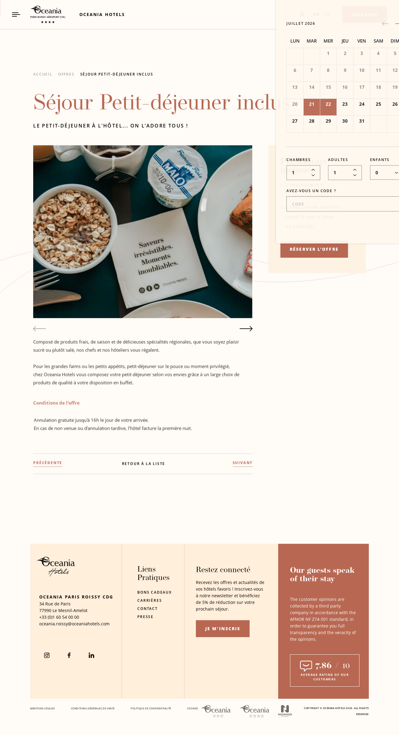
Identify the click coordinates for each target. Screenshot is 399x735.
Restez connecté (223, 570)
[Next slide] (246, 328)
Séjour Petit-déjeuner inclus (116, 74)
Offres (66, 74)
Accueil (43, 74)
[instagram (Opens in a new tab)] (46, 655)
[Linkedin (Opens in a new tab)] (91, 655)
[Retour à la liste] (143, 503)
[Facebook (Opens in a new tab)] (69, 655)
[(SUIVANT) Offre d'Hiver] (243, 502)
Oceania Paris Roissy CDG (76, 597)
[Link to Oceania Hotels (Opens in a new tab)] (102, 14)
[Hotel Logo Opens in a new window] (56, 574)
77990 (45, 610)
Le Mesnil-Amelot (70, 610)
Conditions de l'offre (56, 441)
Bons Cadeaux (154, 592)
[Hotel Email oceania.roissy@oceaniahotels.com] (74, 624)
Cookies (192, 708)
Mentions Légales (42, 708)
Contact (147, 608)
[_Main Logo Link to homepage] (42, 14)
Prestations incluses (303, 166)
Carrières (149, 600)
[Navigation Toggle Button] (16, 14)
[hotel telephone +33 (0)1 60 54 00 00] (59, 617)
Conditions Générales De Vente (93, 708)
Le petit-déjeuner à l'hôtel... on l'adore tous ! (110, 125)
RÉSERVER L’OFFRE (314, 249)
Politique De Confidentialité (151, 708)
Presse (145, 616)
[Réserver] (364, 14)
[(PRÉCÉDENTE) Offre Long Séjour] (47, 502)
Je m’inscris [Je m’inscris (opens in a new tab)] (222, 628)
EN (327, 14)
